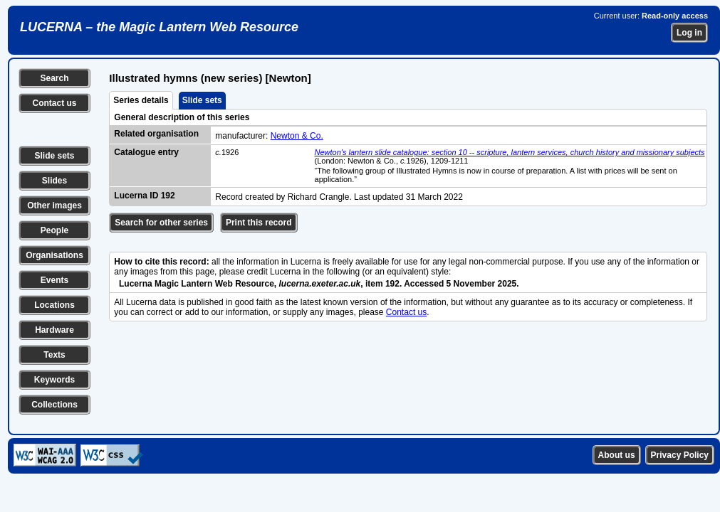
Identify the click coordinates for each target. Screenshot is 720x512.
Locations (54, 305)
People (54, 230)
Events (54, 280)
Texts (54, 355)
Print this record (259, 223)
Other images (54, 205)
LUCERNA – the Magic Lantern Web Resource (159, 27)
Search (54, 78)
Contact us (54, 103)
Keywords (54, 380)
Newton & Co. (297, 136)
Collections (54, 405)
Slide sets (54, 156)
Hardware (54, 330)
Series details (140, 100)
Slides (54, 181)
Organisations (54, 255)
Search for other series (161, 223)
